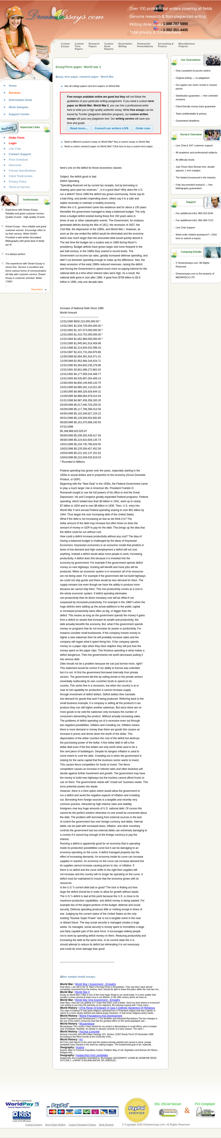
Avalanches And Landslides (92, 1055)
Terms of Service (19, 187)
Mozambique (86, 1023)
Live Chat (15, 148)
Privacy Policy (18, 181)
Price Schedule (18, 159)
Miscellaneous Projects (187, 45)
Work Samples (18, 107)
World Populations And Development (100, 1015)
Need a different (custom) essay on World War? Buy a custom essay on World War (107, 141)
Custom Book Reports (108, 46)
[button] (79, 128)
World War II (82, 992)
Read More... (38, 289)
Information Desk (20, 100)
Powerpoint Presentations (145, 45)
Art (81, 1039)
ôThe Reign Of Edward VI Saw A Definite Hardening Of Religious (117, 1007)
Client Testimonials (20, 176)
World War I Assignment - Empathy (95, 984)
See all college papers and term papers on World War (92, 86)
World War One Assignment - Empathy (97, 1000)
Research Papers (94, 45)
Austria (80, 1047)
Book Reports (106, 1124)
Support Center (19, 114)
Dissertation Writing (125, 45)
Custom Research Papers (82, 1124)
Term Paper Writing (55, 1124)
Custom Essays (65, 45)
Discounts (15, 165)
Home (13, 85)
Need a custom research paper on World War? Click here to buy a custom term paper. (108, 146)
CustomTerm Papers (79, 46)
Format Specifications (22, 170)
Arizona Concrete (89, 1031)
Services (15, 92)
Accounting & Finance (166, 45)
